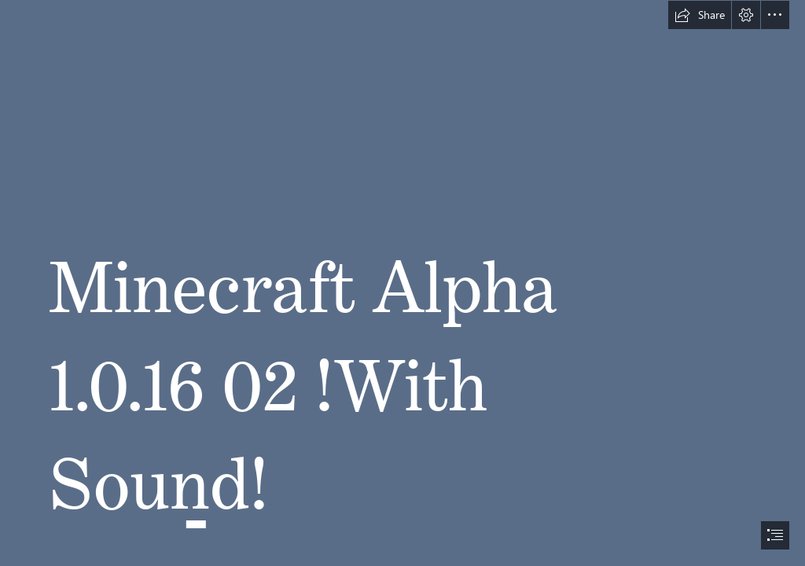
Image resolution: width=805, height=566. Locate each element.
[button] (699, 15)
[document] (402, 283)
